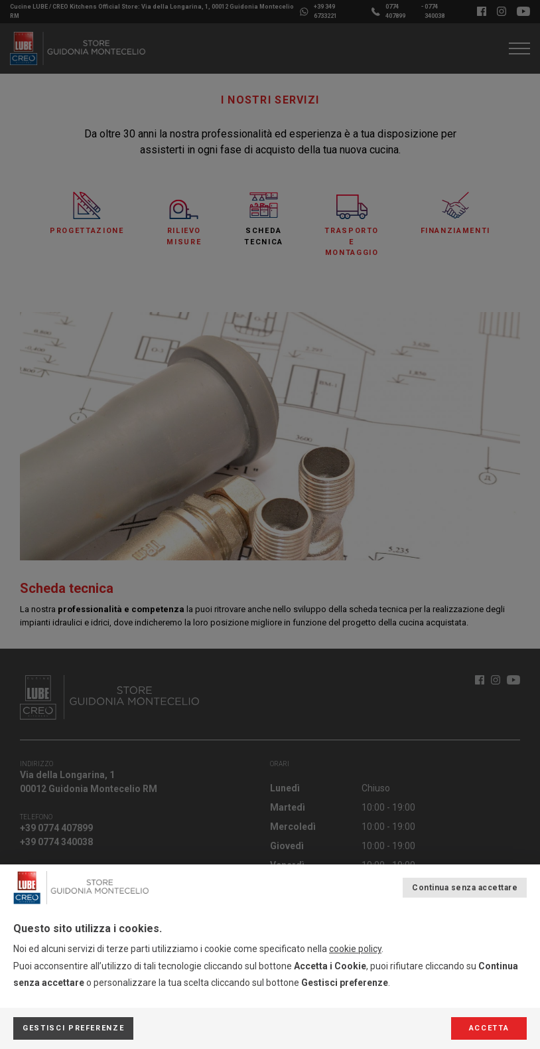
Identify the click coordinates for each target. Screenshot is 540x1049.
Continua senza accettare (464, 887)
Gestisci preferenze (73, 1028)
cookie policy (355, 948)
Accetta (489, 1028)
